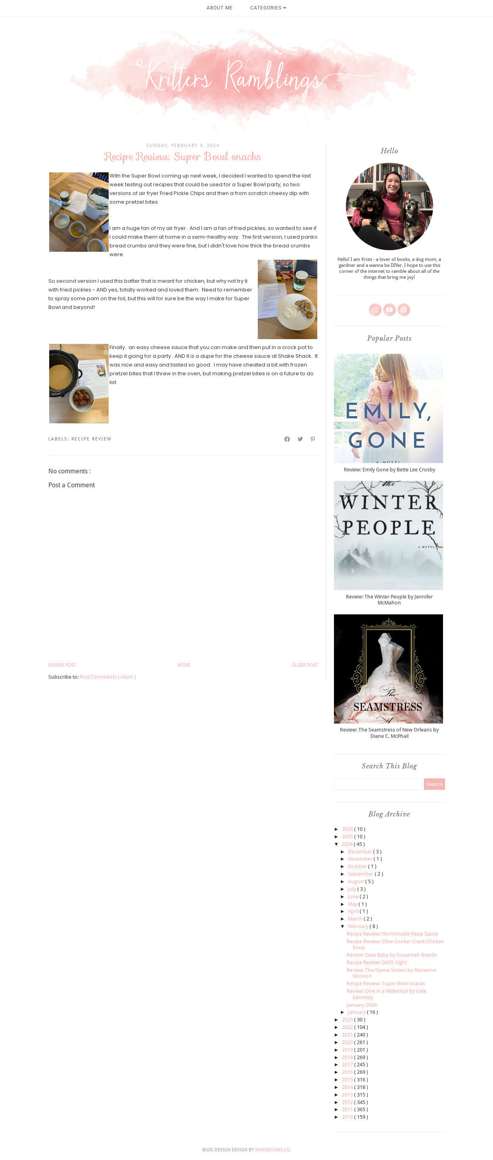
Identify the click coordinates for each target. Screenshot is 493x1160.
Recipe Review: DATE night (377, 962)
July (352, 889)
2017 (348, 1064)
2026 (348, 829)
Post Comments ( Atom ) (108, 677)
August (356, 881)
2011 (348, 1109)
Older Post (305, 665)
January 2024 (362, 1005)
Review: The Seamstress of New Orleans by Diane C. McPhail (389, 733)
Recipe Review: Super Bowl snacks (386, 983)
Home (183, 665)
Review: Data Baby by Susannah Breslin (392, 955)
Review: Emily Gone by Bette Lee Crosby (389, 470)
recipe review (91, 439)
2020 (348, 1042)
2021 (348, 1035)
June (354, 896)
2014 (348, 1087)
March (356, 919)
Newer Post (62, 665)
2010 (348, 1117)
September (361, 874)
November (361, 859)
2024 (347, 844)
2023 (348, 1020)
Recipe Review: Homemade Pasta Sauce (392, 934)
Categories (268, 8)
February (359, 926)
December (360, 852)
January (357, 1012)
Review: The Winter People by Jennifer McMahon (389, 600)
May (353, 904)
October (358, 866)
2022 (348, 1027)
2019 (348, 1050)
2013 (348, 1095)
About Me (220, 8)
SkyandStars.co (272, 1149)
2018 (348, 1057)
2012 (348, 1102)
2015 (348, 1080)
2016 (348, 1072)
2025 (348, 837)
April (354, 911)
